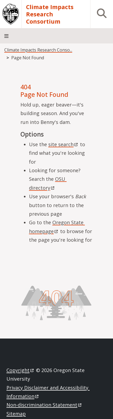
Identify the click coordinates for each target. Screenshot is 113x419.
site (63, 144)
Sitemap (16, 413)
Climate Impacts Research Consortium (50, 14)
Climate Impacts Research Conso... (38, 50)
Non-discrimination (44, 405)
